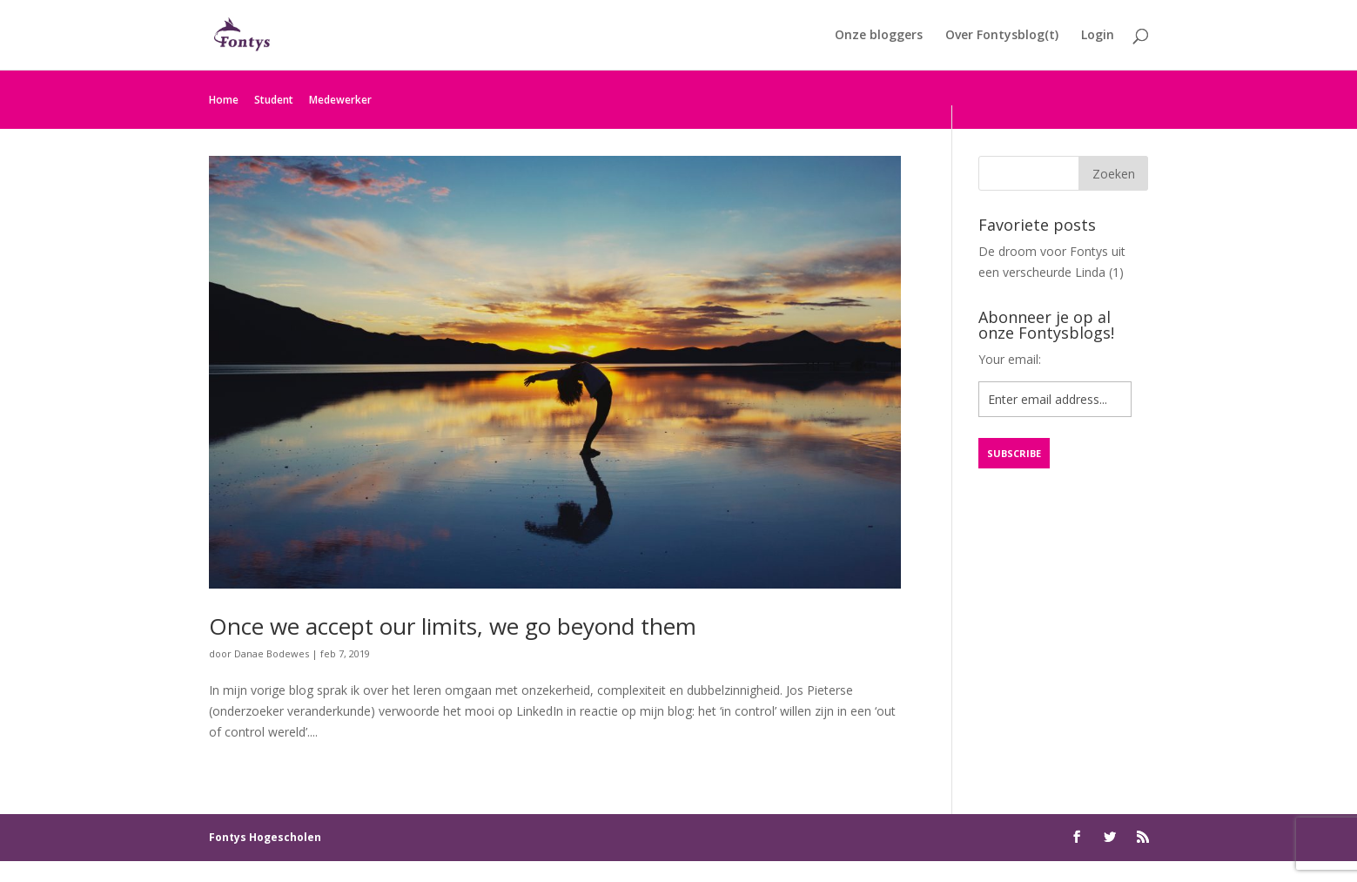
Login (1097, 36)
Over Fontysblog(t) (1001, 36)
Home (223, 99)
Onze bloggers (879, 36)
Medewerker (340, 99)
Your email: (1009, 359)
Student (273, 99)
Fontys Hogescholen (265, 837)
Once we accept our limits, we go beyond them (452, 626)
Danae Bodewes (271, 653)
